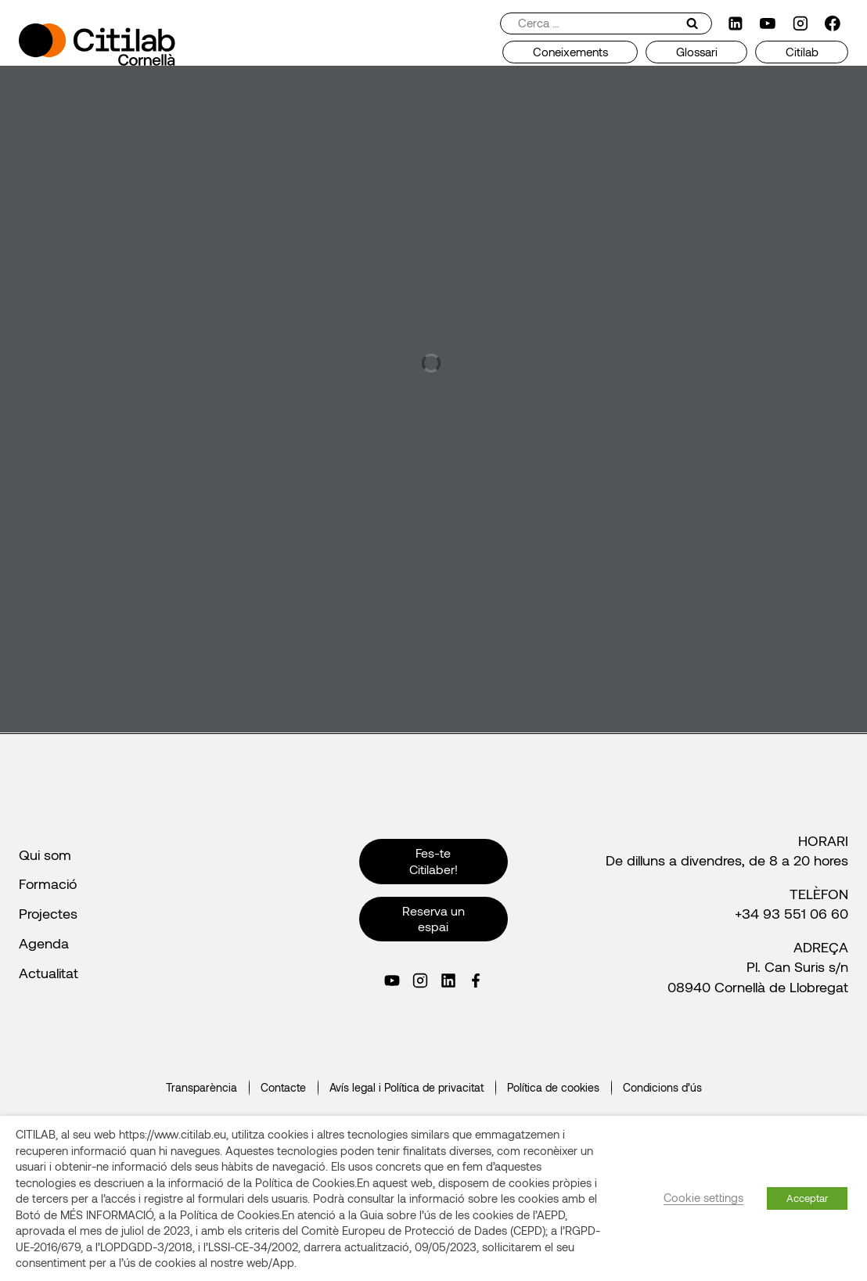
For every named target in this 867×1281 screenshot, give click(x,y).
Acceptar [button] (807, 1198)
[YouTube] (767, 23)
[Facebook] (832, 23)
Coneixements (570, 52)
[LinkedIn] (735, 23)
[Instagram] (800, 23)
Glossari (697, 52)
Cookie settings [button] (703, 1197)
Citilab (802, 52)
